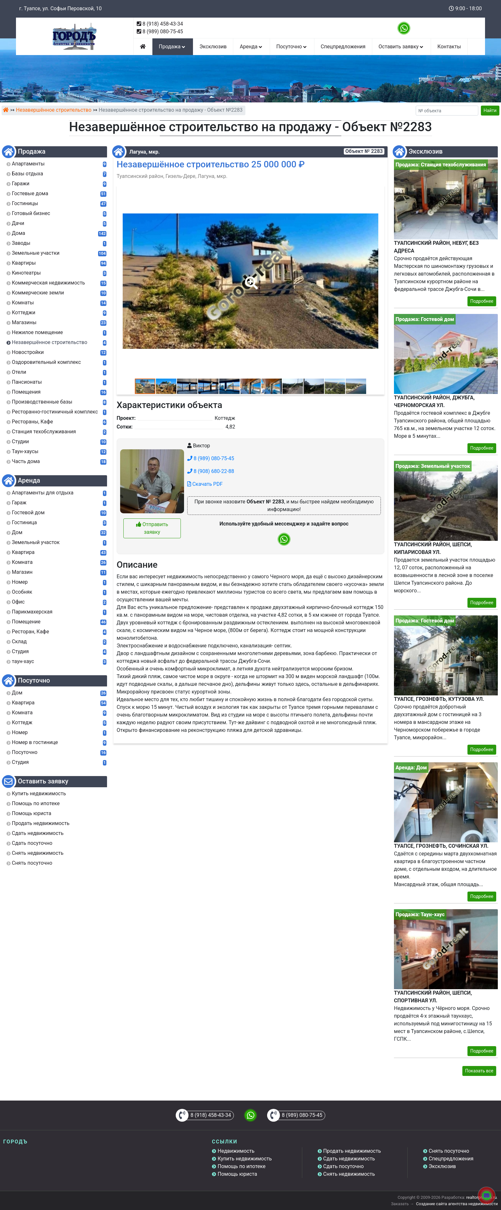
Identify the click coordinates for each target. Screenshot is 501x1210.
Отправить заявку (152, 528)
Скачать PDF (205, 484)
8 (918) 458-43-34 (163, 24)
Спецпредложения (343, 47)
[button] (250, 278)
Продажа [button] (172, 47)
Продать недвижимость (352, 1151)
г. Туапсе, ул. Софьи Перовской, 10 (60, 8)
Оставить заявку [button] (401, 47)
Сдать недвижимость (349, 1159)
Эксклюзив (213, 47)
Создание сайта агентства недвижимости (457, 1203)
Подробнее (481, 301)
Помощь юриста (237, 1174)
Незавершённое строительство (53, 110)
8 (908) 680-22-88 (210, 471)
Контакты (449, 47)
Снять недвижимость (349, 1174)
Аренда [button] (251, 47)
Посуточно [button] (292, 47)
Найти (490, 110)
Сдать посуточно (343, 1166)
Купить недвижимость (245, 1159)
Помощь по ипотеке (242, 1166)
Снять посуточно (449, 1151)
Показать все (479, 1070)
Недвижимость (236, 1151)
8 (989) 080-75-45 (163, 31)
